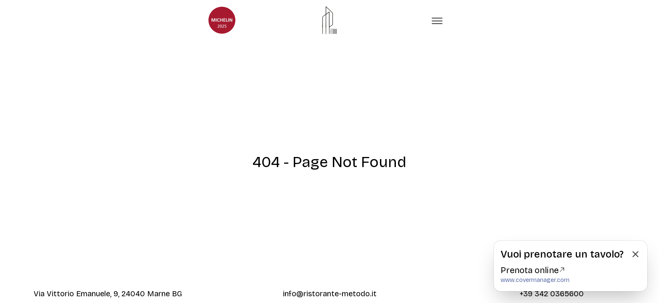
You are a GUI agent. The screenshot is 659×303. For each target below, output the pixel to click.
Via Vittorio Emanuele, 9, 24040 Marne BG (108, 293)
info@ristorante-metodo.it (330, 293)
